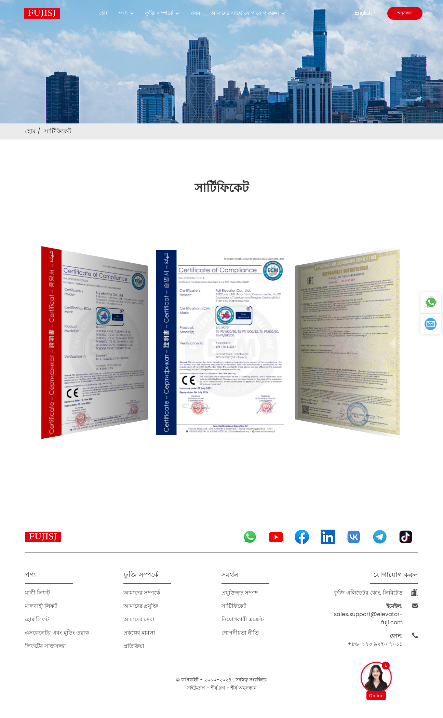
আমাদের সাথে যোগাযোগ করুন (248, 13)
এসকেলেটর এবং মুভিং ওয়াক (57, 633)
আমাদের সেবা (139, 619)
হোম (104, 13)
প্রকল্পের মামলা (139, 633)
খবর (195, 13)
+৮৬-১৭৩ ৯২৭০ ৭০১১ (375, 640)
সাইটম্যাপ (196, 688)
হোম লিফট (37, 619)
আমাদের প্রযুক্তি (140, 606)
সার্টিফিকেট (57, 131)
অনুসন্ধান (405, 13)
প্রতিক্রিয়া (133, 646)
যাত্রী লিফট (37, 593)
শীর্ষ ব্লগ (218, 688)
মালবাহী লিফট (41, 606)
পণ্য (127, 13)
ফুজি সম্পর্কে (162, 13)
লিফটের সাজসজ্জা (45, 646)
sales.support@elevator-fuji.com (368, 614)
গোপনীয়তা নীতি (240, 633)
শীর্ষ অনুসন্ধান (243, 688)
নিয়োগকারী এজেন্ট (243, 619)
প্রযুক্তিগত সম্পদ (240, 593)
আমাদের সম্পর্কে (141, 593)
